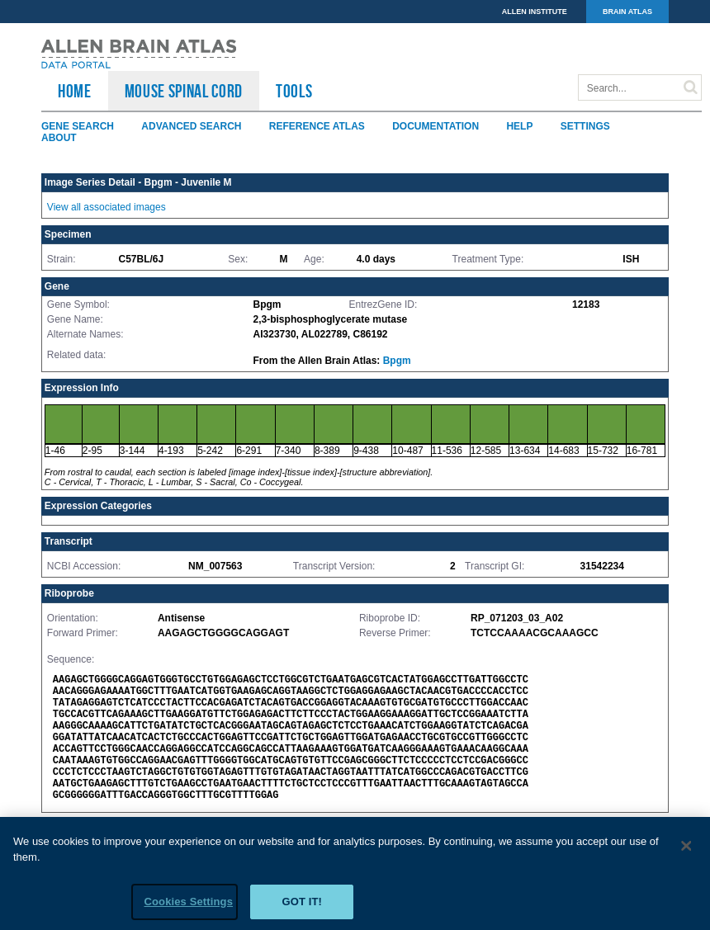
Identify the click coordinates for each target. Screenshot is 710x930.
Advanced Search (191, 126)
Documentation (435, 126)
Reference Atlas (317, 126)
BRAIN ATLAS (627, 11)
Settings (585, 126)
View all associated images (106, 207)
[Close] (687, 851)
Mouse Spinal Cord (184, 91)
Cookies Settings (188, 907)
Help (519, 126)
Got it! (302, 907)
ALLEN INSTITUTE (534, 11)
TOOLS (294, 91)
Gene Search (77, 126)
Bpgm (397, 360)
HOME (75, 91)
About (59, 138)
